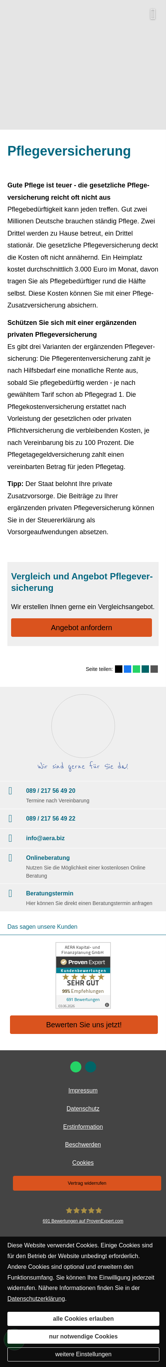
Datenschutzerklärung (36, 1299)
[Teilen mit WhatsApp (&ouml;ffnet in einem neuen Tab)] (136, 669)
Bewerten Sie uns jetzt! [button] (84, 1025)
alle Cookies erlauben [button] (83, 1319)
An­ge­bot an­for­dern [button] (81, 627)
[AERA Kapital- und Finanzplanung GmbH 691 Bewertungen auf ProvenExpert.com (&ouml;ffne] (83, 1216)
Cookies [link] (83, 1163)
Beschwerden (83, 1144)
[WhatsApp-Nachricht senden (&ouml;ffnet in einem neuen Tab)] (75, 1066)
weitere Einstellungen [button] (83, 1354)
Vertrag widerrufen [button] (87, 1183)
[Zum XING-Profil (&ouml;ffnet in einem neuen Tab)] (90, 1066)
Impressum (83, 1090)
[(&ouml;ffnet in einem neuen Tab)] (83, 975)
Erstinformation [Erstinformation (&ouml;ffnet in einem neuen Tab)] (83, 1127)
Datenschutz (83, 1108)
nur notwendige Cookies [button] (83, 1336)
